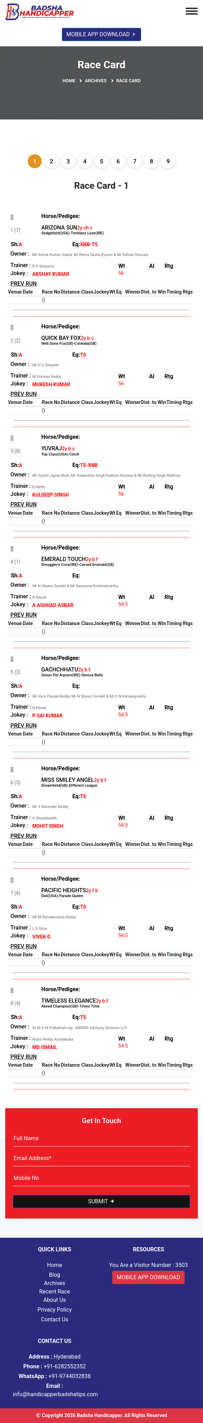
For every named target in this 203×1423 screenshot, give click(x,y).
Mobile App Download (101, 34)
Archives (95, 80)
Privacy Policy (55, 1309)
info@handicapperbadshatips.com (54, 1390)
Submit (101, 1201)
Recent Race (54, 1291)
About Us (54, 1300)
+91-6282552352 (54, 1366)
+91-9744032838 (54, 1376)
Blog (54, 1275)
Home (69, 80)
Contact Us (54, 1319)
